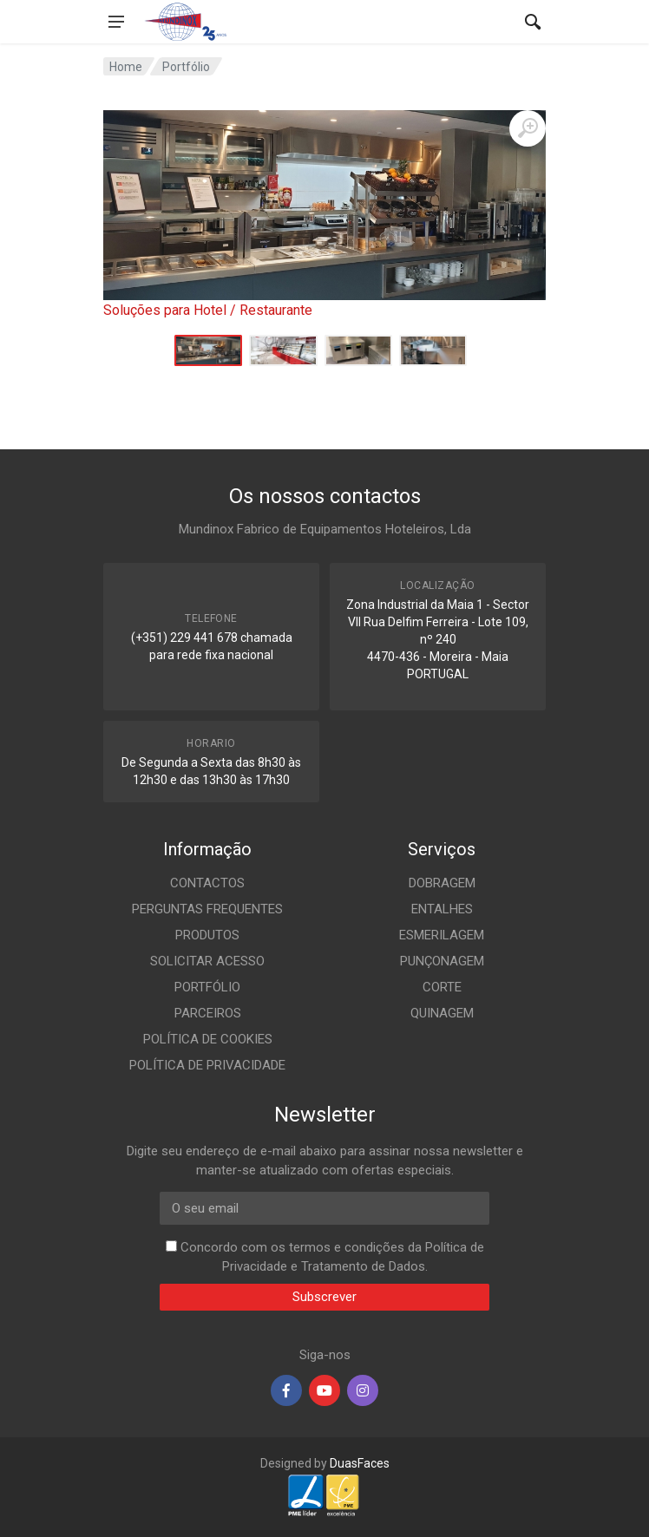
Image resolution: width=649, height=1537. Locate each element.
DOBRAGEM (442, 883)
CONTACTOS (207, 883)
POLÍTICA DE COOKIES (207, 1039)
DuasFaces (360, 1463)
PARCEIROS (207, 1013)
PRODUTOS (207, 935)
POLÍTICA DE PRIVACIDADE (207, 1065)
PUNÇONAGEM (442, 961)
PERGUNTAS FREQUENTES (207, 909)
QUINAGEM (442, 1013)
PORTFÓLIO (207, 987)
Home (125, 67)
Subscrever (324, 1297)
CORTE (442, 987)
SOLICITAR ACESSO (207, 961)
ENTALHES (442, 909)
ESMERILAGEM (441, 935)
